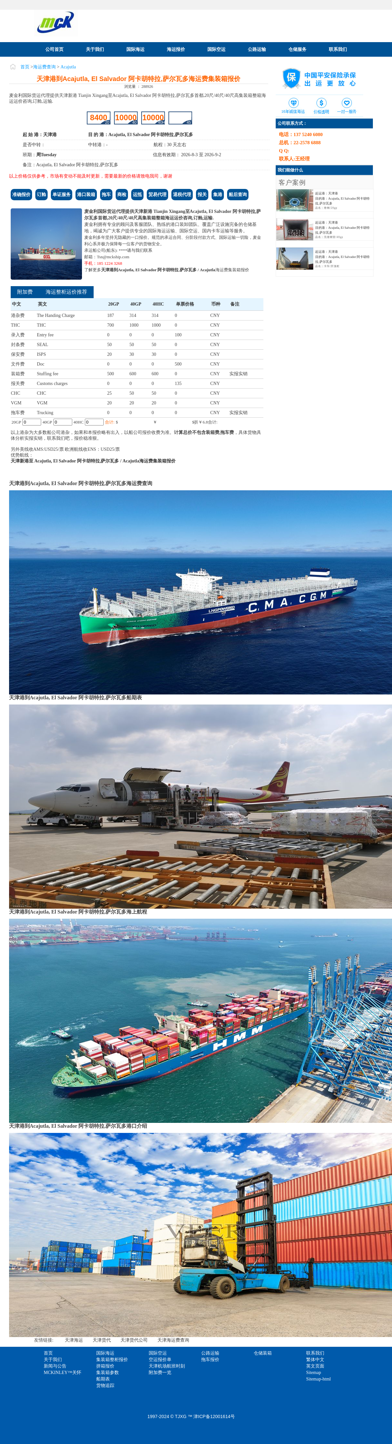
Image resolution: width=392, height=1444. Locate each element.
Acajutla (68, 66)
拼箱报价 (105, 1366)
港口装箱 (86, 194)
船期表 (103, 1379)
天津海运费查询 (173, 1340)
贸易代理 (157, 194)
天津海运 (74, 1340)
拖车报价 (210, 1359)
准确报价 (21, 194)
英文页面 (315, 1366)
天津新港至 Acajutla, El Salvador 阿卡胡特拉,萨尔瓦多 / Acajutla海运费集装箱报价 (93, 461)
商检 (121, 194)
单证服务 (61, 194)
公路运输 (257, 49)
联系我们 (338, 49)
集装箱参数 (107, 1372)
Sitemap (313, 1372)
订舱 (41, 194)
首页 (24, 66)
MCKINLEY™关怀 (62, 1372)
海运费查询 (44, 66)
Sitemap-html (318, 1379)
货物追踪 (105, 1385)
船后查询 (238, 194)
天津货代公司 (134, 1340)
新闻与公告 (55, 1366)
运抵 (137, 194)
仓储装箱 (263, 1353)
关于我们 (95, 49)
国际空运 (216, 49)
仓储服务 (297, 49)
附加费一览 (160, 1372)
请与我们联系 (139, 250)
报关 (202, 194)
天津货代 (102, 1340)
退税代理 (182, 194)
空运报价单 (160, 1359)
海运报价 (176, 49)
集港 (217, 194)
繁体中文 (315, 1359)
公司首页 (54, 49)
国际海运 (135, 49)
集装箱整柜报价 (112, 1359)
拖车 (106, 194)
